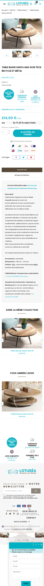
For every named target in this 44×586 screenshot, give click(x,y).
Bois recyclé (8, 77)
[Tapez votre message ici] (26, 573)
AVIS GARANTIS (12, 456)
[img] (41, 544)
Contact (29, 517)
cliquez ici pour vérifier (22, 529)
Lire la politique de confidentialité (25, 498)
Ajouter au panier (28, 133)
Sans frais (32, 459)
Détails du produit (22, 175)
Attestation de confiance (36, 101)
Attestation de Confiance (12, 459)
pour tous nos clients (22, 100)
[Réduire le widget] (38, 544)
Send (26, 583)
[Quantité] (4, 132)
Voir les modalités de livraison (17, 276)
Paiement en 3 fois (32, 456)
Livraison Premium (22, 96)
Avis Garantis (35, 97)
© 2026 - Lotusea (22, 540)
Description (22, 170)
